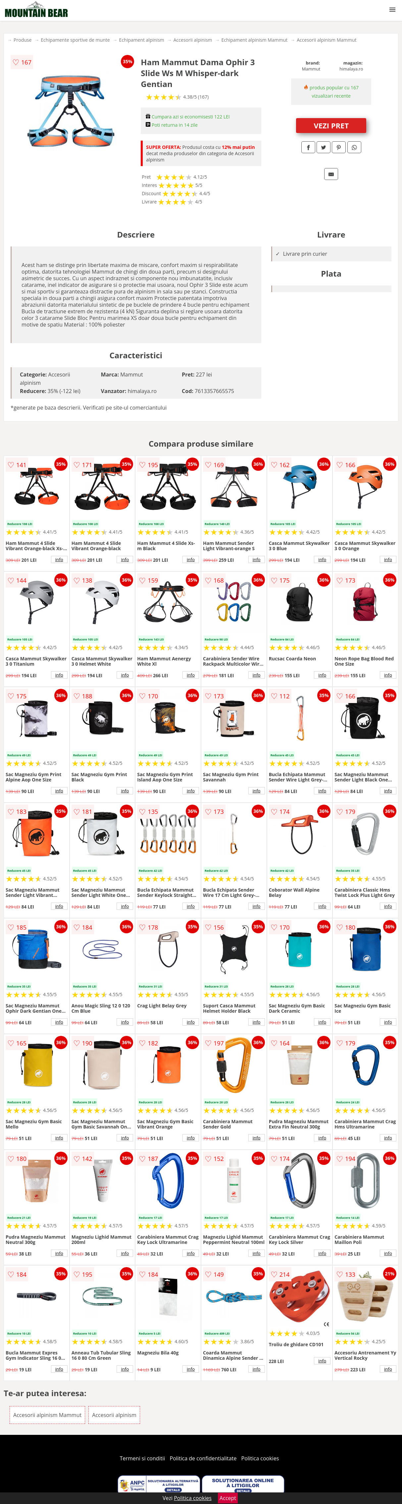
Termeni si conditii (142, 1458)
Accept (228, 1498)
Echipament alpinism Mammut (255, 40)
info (59, 559)
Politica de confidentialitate (203, 1458)
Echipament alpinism (141, 40)
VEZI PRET (331, 125)
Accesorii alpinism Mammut (326, 40)
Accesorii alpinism (193, 40)
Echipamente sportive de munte (75, 40)
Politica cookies (260, 1458)
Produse (22, 40)
